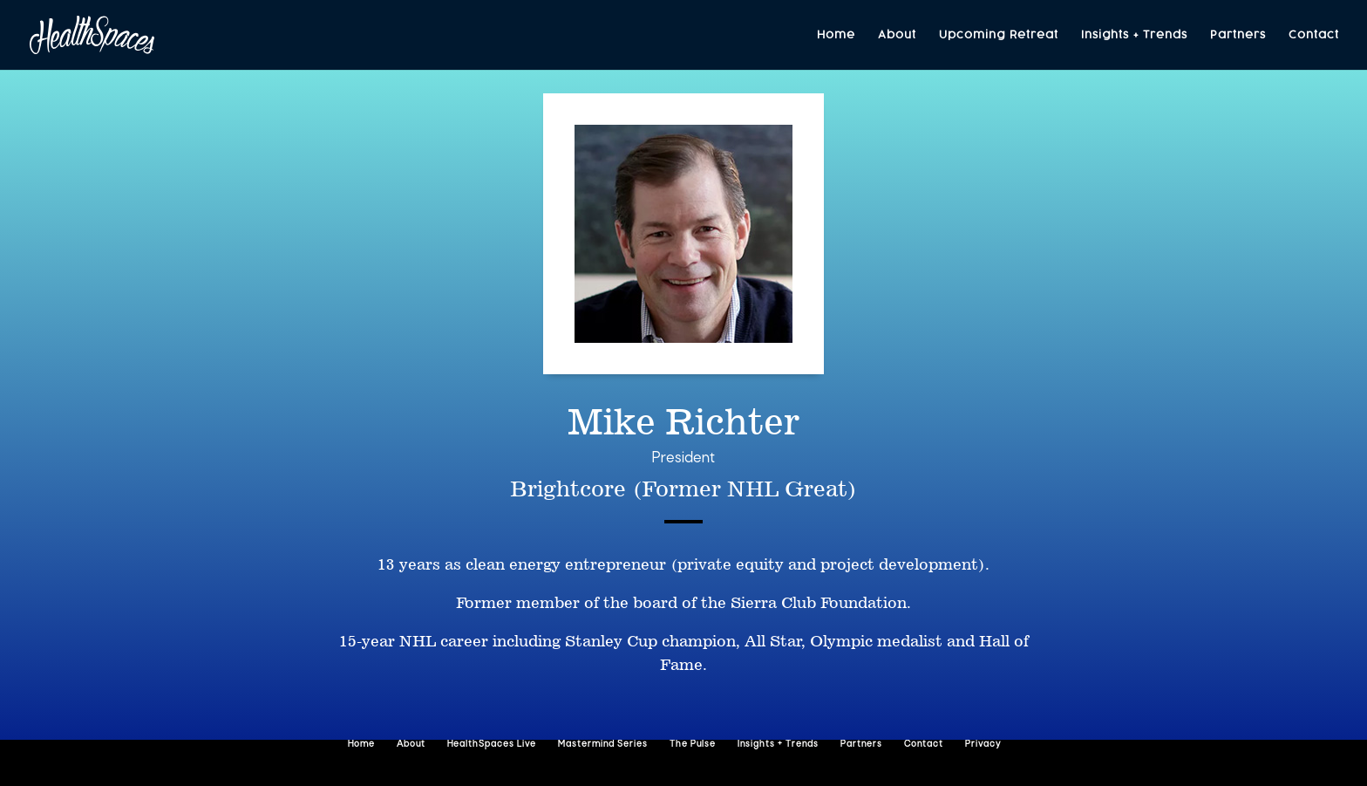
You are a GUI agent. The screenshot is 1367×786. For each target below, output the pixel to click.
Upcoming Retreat (998, 35)
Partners (1238, 35)
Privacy (983, 744)
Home (836, 35)
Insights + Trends (1134, 35)
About (897, 35)
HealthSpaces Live (491, 744)
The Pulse (693, 744)
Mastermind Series (603, 744)
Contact (1314, 35)
